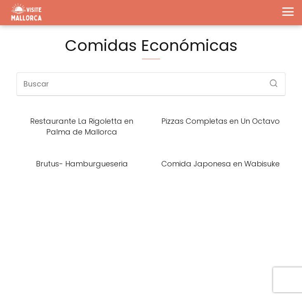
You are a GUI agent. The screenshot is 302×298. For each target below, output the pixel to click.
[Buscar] (270, 80)
